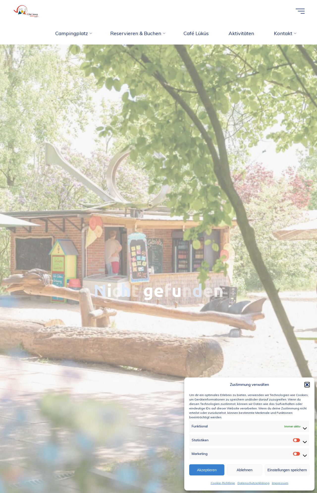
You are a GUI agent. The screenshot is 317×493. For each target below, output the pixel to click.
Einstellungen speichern (287, 470)
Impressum (280, 483)
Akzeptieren (207, 470)
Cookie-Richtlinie (223, 483)
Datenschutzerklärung (253, 483)
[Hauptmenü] (300, 11)
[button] (307, 384)
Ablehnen (244, 470)
